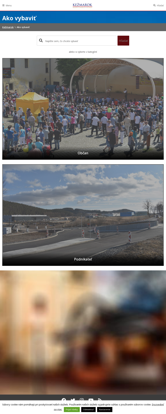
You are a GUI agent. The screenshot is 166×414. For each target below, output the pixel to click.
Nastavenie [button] (104, 409)
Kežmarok (82, 5)
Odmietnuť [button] (88, 409)
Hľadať (160, 5)
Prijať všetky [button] (72, 409)
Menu (9, 5)
